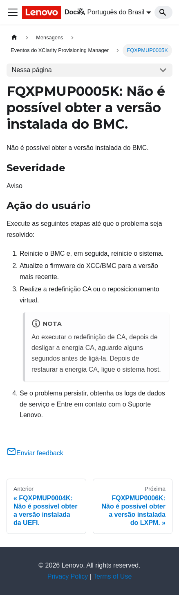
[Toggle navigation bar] (13, 12)
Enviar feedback (35, 453)
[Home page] (14, 37)
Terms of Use (112, 576)
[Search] (163, 12)
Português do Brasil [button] (111, 12)
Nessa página (32, 69)
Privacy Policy (67, 576)
